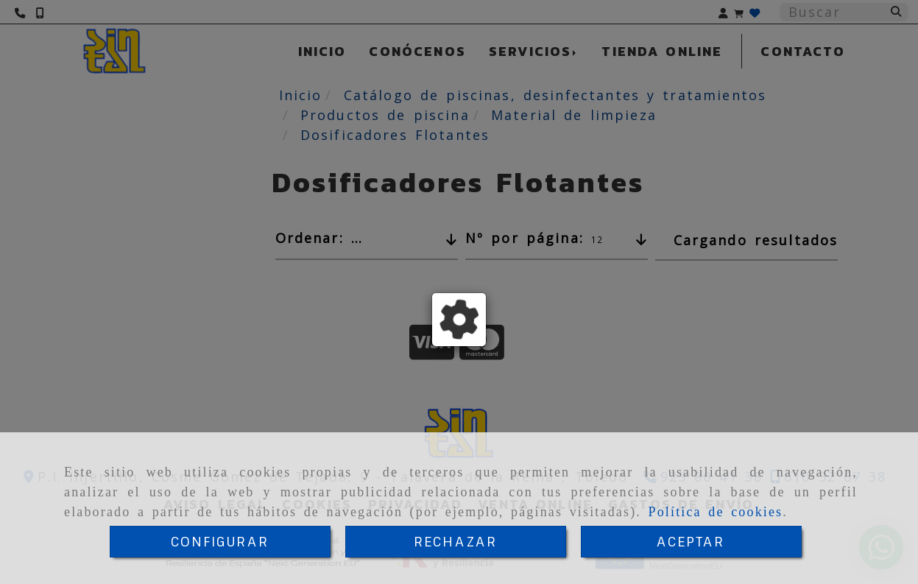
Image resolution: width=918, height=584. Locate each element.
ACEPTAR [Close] (690, 541)
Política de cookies (716, 511)
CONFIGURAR (220, 541)
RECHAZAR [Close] (455, 541)
